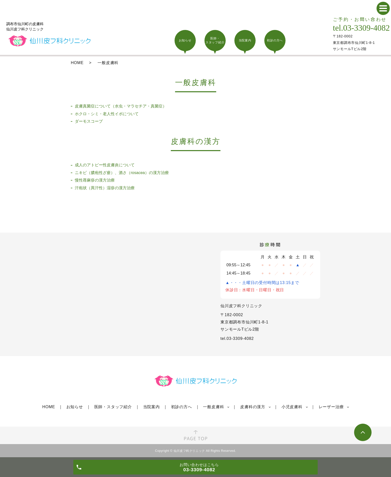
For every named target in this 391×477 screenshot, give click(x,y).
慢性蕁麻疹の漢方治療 (95, 180)
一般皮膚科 (213, 407)
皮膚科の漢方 (252, 407)
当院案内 (151, 407)
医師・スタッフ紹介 (113, 407)
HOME (77, 63)
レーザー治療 (331, 407)
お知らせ (74, 407)
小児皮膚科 (292, 407)
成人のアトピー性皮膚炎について (105, 165)
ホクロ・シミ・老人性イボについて (107, 114)
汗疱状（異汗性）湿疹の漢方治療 (105, 188)
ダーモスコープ (89, 121)
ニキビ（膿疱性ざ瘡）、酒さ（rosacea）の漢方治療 (122, 173)
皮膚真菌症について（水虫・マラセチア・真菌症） (121, 106)
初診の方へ (181, 407)
